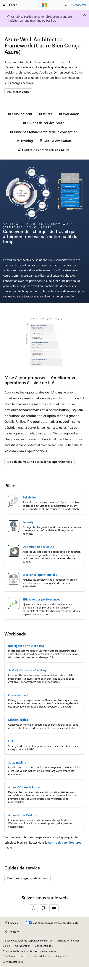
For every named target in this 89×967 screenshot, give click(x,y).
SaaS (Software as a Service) (27, 670)
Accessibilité (40, 956)
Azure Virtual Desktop (23, 815)
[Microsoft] (44, 5)
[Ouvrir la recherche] (65, 5)
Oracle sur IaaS (18, 695)
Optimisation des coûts (38, 547)
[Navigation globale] (3, 5)
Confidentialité (43, 945)
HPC (11, 741)
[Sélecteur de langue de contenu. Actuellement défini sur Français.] (11, 923)
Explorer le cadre (18, 92)
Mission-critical (18, 719)
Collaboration (22, 945)
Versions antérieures (67, 940)
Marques (59, 956)
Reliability (29, 497)
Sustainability (17, 762)
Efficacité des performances (41, 599)
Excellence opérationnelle (39, 574)
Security (27, 522)
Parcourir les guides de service (27, 878)
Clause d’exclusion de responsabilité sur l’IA (27, 940)
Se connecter (78, 5)
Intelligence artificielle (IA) (26, 646)
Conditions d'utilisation (16, 956)
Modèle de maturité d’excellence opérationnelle (39, 461)
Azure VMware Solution (24, 787)
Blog (5, 945)
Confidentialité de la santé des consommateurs (29, 951)
